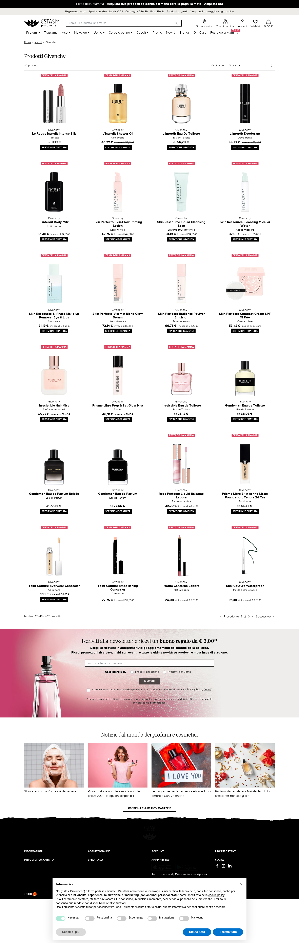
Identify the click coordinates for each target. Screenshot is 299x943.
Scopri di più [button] (70, 931)
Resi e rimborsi (97, 850)
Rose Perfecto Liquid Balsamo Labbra (181, 495)
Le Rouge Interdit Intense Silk (54, 134)
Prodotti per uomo (179, 672)
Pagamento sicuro (99, 854)
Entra (155, 850)
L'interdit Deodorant (245, 134)
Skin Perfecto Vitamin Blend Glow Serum (118, 315)
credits (30, 938)
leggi (207, 689)
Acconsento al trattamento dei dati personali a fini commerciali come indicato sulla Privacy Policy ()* (152, 689)
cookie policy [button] (216, 895)
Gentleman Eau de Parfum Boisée (54, 494)
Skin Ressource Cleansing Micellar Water (245, 224)
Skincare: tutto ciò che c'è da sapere (50, 791)
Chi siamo (30, 846)
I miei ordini (159, 866)
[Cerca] (124, 23)
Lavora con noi (33, 854)
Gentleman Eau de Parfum (117, 494)
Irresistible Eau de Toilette (181, 405)
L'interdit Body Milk (54, 222)
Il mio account (160, 846)
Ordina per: (218, 65)
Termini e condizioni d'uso (231, 850)
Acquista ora (213, 4)
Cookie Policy (223, 854)
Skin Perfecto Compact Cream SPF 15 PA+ (245, 315)
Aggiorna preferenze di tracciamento (238, 866)
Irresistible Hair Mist (54, 405)
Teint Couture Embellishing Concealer (118, 588)
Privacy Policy (223, 846)
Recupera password (164, 858)
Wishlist (255, 23)
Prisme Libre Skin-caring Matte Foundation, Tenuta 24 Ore (245, 495)
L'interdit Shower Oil (117, 134)
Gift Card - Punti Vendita (230, 858)
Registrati (157, 854)
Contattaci (30, 858)
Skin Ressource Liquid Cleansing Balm (181, 224)
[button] (241, 884)
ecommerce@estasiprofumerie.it (44, 885)
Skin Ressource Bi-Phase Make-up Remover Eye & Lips (54, 315)
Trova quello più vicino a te (42, 896)
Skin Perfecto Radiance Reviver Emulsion (181, 315)
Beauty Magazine (35, 850)
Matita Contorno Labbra (181, 586)
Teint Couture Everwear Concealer (54, 586)
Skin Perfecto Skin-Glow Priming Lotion (118, 224)
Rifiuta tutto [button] (197, 931)
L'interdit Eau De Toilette (181, 134)
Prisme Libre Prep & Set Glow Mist (117, 405)
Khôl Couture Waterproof (245, 586)
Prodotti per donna (147, 672)
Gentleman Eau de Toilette (245, 405)
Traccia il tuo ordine (100, 858)
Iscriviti (149, 681)
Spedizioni (94, 846)
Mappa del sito (224, 862)
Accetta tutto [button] (228, 931)
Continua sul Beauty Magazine (149, 808)
